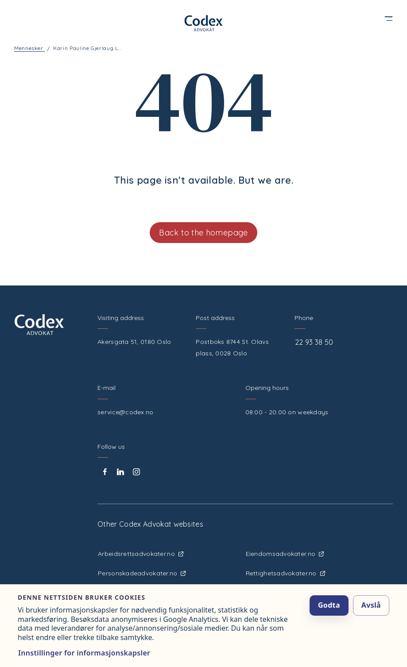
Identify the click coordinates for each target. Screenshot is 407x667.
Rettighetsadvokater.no (285, 573)
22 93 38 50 (314, 342)
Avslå (371, 605)
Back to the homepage (203, 232)
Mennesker (28, 48)
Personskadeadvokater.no (142, 573)
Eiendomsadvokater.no (285, 554)
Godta (329, 605)
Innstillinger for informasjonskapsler (84, 653)
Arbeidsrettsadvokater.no (140, 554)
